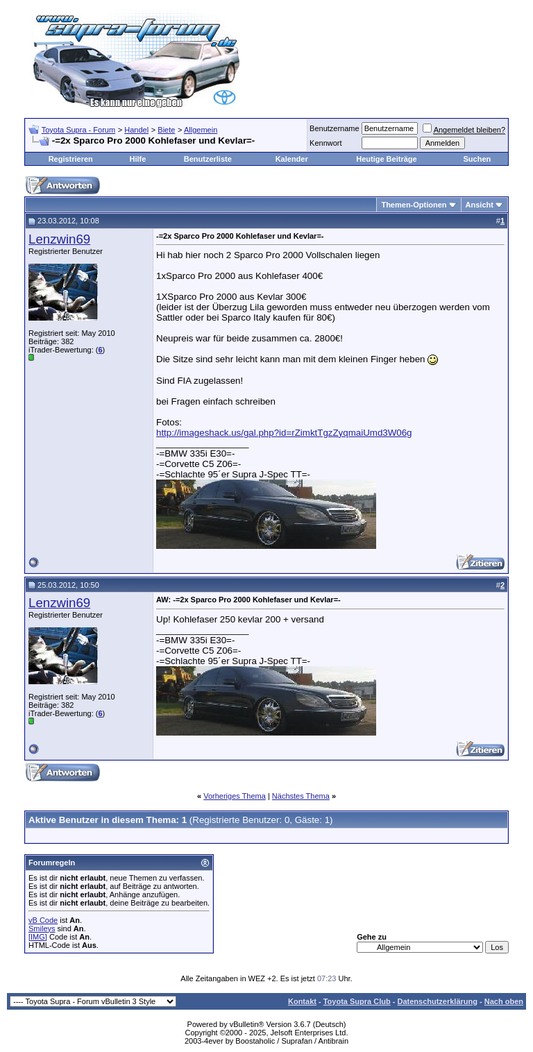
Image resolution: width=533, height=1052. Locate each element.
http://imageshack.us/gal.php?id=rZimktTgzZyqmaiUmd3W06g (284, 432)
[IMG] (37, 937)
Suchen (477, 159)
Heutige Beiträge (386, 159)
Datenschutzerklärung (437, 1001)
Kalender (292, 159)
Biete (166, 130)
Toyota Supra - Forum (78, 130)
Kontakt (302, 1001)
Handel (136, 130)
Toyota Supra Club (357, 1001)
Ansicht (479, 205)
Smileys (42, 928)
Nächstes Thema (301, 796)
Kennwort (325, 143)
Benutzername (334, 128)
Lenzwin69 (59, 239)
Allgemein (200, 130)
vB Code (43, 920)
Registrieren (71, 159)
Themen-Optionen (413, 205)
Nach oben (503, 1001)
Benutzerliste (208, 159)
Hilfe (137, 159)
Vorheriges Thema (234, 796)
